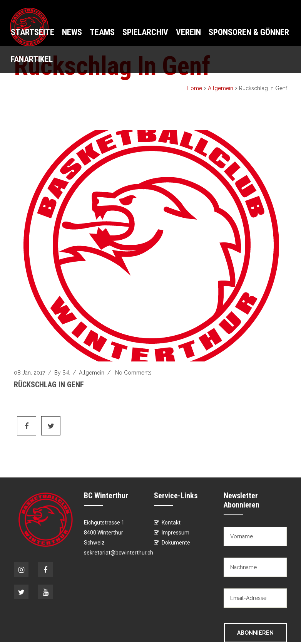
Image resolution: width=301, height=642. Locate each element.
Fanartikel (32, 59)
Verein (188, 32)
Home (194, 88)
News (72, 32)
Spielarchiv (145, 32)
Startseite (32, 32)
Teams (102, 32)
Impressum (175, 532)
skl (66, 373)
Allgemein (220, 88)
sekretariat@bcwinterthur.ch (118, 553)
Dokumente (176, 542)
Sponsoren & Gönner (249, 32)
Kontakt (171, 522)
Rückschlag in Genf (49, 384)
